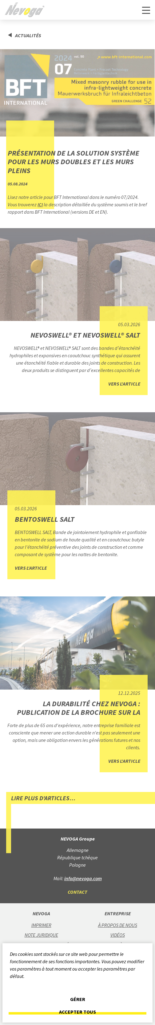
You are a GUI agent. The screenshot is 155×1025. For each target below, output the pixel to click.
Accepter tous (77, 1012)
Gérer (77, 999)
